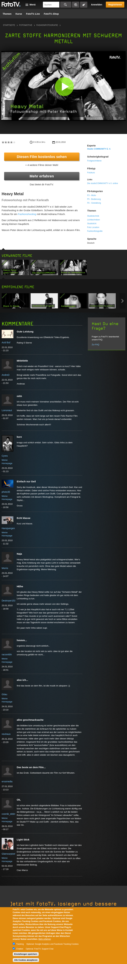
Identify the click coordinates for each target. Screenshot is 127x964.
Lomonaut (7, 410)
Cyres (5, 455)
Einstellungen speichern (25, 954)
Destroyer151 (9, 600)
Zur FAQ (95, 344)
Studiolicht (91, 223)
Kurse (19, 14)
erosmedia (7, 781)
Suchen (65, 5)
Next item (122, 301)
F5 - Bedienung (94, 199)
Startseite (9, 25)
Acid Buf (6, 342)
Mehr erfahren (42, 176)
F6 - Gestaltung (94, 203)
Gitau (4, 694)
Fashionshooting (27, 214)
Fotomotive (25, 25)
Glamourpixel (8, 853)
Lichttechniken (93, 220)
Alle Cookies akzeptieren (26, 960)
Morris (5, 568)
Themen (7, 14)
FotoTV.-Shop (51, 14)
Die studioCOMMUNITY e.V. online (102, 183)
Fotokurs (91, 172)
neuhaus (6, 734)
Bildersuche (75, 5)
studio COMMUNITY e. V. (99, 149)
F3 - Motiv (91, 195)
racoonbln (7, 654)
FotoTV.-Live (33, 14)
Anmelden (96, 4)
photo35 (6, 492)
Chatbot (19, 949)
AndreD (5, 375)
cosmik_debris (9, 814)
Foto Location (93, 227)
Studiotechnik (93, 216)
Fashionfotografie (47, 25)
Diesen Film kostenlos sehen (42, 157)
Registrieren (115, 4)
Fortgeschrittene (94, 161)
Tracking (20, 944)
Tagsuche (83, 5)
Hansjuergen (8, 528)
